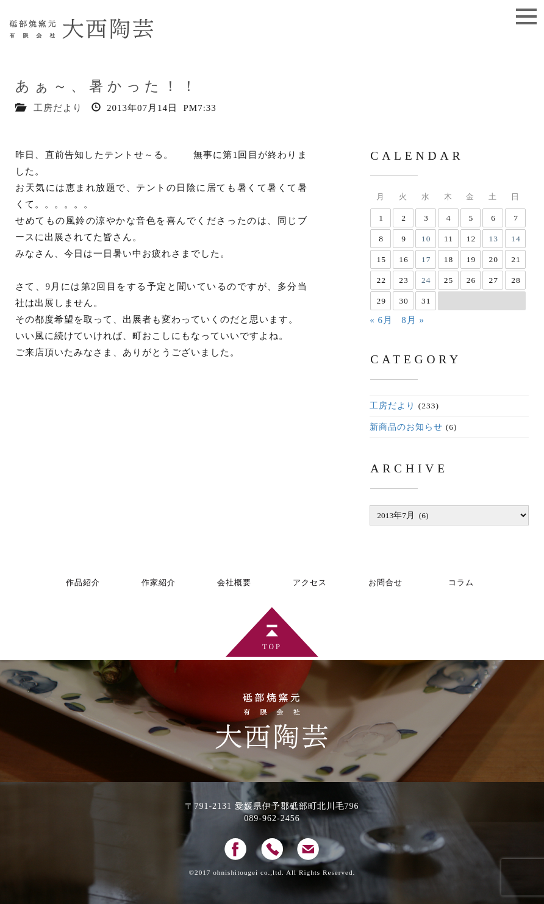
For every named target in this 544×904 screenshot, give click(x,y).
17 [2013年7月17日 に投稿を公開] (426, 259)
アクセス (310, 582)
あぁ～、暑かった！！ (107, 86)
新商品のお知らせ (406, 427)
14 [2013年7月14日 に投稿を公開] (516, 238)
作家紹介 (158, 582)
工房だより (58, 108)
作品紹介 (83, 582)
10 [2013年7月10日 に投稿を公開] (426, 238)
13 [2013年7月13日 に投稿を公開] (493, 238)
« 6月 (381, 320)
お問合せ (385, 582)
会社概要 (234, 582)
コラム (461, 582)
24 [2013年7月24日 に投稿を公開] (426, 280)
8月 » (412, 320)
